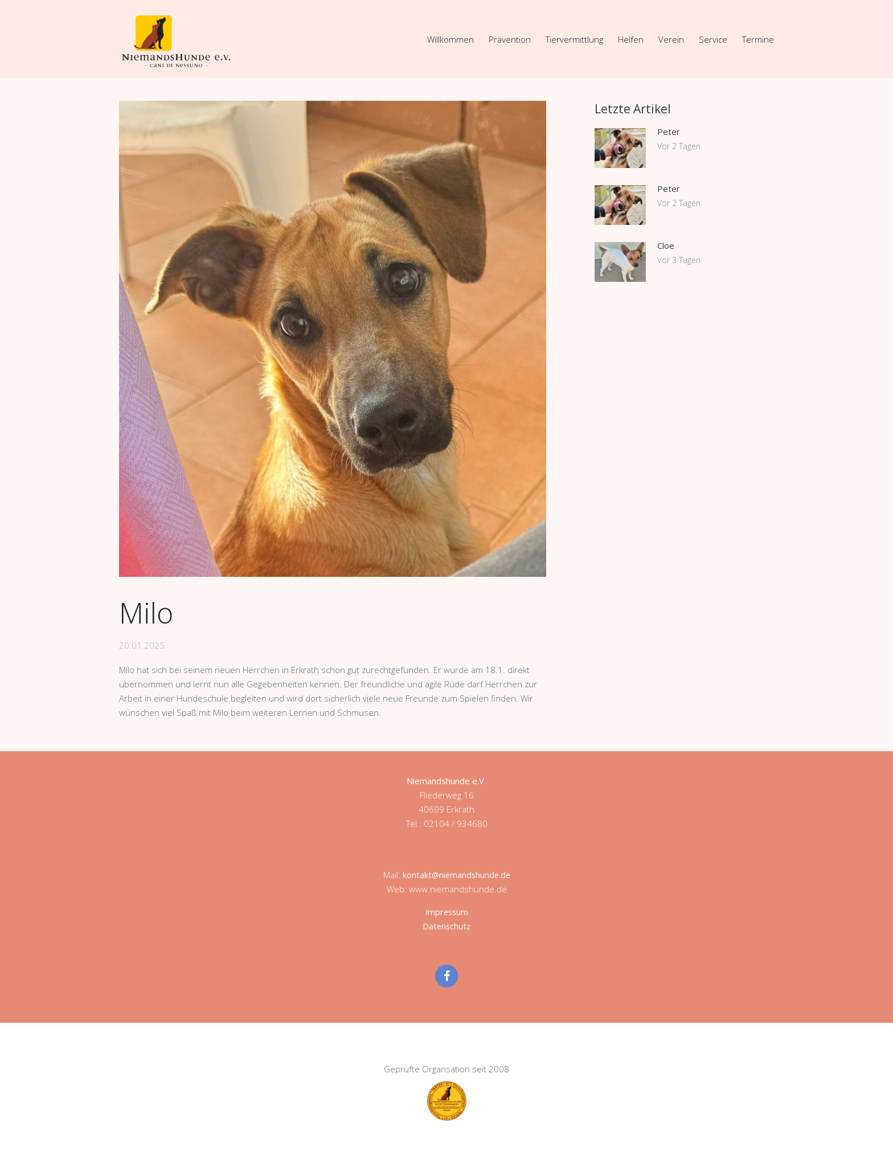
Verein (671, 39)
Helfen (631, 39)
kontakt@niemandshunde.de (456, 874)
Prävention (510, 39)
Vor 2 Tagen (679, 145)
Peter (668, 131)
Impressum (446, 911)
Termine (758, 39)
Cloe (665, 245)
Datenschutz (447, 925)
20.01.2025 (142, 644)
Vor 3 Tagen (679, 259)
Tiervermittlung (574, 39)
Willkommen (450, 39)
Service (713, 39)
